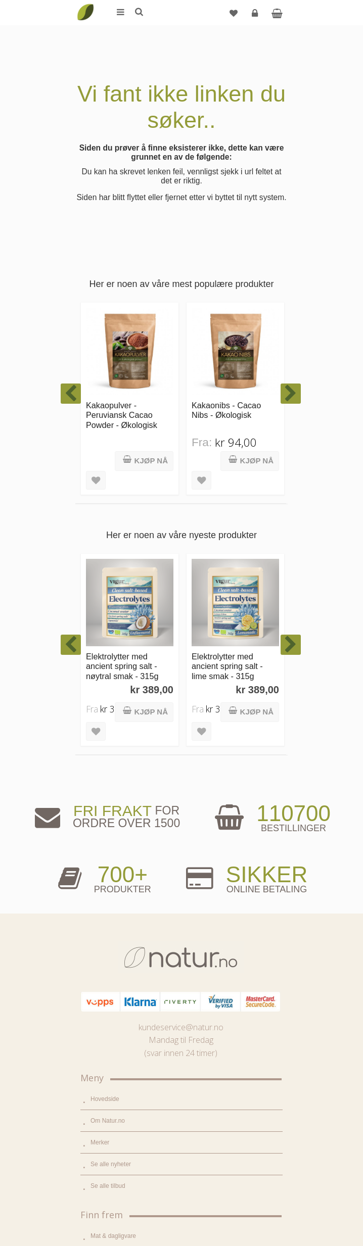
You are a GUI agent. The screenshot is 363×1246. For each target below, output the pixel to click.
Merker (99, 756)
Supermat (103, 871)
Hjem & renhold (111, 936)
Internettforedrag (112, 1030)
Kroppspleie (106, 915)
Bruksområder (109, 1008)
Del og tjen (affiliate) (117, 1052)
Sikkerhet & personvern (122, 1198)
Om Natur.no (107, 734)
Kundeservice (108, 1155)
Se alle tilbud (107, 799)
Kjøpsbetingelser (112, 1176)
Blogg (98, 986)
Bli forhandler (108, 1073)
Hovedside (104, 712)
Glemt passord (110, 1133)
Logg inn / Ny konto (116, 1111)
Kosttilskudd (106, 893)
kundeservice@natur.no (181, 641)
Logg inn (256, 17)
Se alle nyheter (110, 778)
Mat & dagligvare (113, 849)
